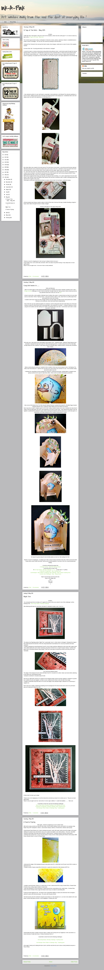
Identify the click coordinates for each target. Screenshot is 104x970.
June (7, 194)
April (7, 212)
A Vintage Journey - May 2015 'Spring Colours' (50, 566)
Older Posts (74, 961)
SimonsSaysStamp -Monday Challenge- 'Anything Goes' (50, 939)
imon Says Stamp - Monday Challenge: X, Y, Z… (45, 569)
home (5, 22)
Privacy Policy (13, 22)
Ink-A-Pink (12, 8)
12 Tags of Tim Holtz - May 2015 (34, 30)
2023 (5, 157)
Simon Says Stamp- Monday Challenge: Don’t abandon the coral (50, 805)
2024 (5, 154)
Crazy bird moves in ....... (31, 286)
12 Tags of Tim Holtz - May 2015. (36, 37)
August (8, 189)
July (7, 192)
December (8, 179)
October (8, 184)
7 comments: (36, 812)
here (60, 292)
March (7, 215)
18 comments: (36, 587)
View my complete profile (88, 68)
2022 (5, 159)
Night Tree (27, 597)
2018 (5, 169)
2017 (5, 172)
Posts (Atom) (53, 965)
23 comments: (36, 276)
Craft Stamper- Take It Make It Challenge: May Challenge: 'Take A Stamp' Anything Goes (50, 572)
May (7, 197)
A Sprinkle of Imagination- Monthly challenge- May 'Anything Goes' (50, 806)
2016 (5, 174)
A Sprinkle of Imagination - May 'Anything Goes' (50, 571)
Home (50, 961)
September (8, 187)
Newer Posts (27, 961)
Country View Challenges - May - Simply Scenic (50, 574)
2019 (5, 167)
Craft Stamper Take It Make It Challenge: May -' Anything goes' (50, 808)
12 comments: (36, 956)
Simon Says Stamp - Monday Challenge (40, 603)
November (8, 182)
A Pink (85, 66)
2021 (5, 162)
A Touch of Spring (29, 822)
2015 (5, 177)
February (8, 217)
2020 (5, 164)
